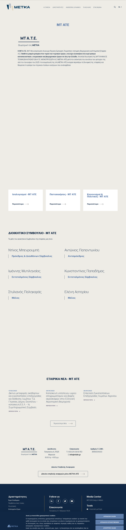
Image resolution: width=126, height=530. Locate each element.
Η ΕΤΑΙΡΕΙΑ (46, 7)
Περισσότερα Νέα (60, 423)
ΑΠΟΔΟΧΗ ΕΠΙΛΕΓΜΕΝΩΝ (109, 505)
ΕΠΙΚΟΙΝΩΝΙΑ (97, 7)
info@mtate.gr (75, 455)
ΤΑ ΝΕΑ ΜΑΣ (87, 7)
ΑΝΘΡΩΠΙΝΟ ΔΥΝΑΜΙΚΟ (73, 7)
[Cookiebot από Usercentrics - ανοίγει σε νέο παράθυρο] (12, 526)
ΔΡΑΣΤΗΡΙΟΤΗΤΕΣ (58, 7)
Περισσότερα (18, 204)
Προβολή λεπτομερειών (110, 526)
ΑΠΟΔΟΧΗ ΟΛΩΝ (109, 499)
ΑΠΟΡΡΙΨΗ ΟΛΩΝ (109, 511)
